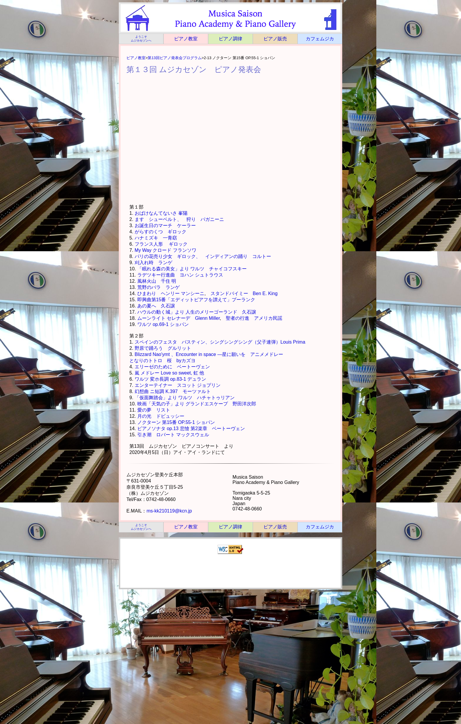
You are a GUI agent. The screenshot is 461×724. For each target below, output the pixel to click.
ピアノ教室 (186, 38)
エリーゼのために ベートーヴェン (172, 366)
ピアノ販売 (275, 38)
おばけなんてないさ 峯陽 (161, 213)
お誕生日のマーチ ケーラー (165, 225)
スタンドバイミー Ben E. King (244, 293)
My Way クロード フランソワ (165, 250)
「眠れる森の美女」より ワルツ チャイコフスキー (192, 268)
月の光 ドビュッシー (160, 416)
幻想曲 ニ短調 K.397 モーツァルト (173, 391)
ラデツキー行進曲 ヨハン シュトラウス (180, 274)
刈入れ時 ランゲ (153, 262)
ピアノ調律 (230, 38)
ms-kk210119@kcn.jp (169, 510)
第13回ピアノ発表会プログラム (174, 58)
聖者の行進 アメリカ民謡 (254, 318)
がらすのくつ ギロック (160, 231)
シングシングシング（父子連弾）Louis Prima (257, 341)
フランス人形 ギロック (161, 244)
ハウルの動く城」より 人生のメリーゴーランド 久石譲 (196, 311)
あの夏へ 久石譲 (156, 305)
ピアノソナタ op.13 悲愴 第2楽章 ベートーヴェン (191, 428)
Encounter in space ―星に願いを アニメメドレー (229, 354)
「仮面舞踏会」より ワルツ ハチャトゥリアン (185, 397)
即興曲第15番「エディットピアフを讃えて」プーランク (196, 299)
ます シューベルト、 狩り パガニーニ (179, 219)
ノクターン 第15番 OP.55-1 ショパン (176, 422)
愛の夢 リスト (153, 409)
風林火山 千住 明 (156, 281)
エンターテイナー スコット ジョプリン (178, 385)
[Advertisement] (231, 572)
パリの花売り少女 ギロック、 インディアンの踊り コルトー (203, 256)
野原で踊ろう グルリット (163, 348)
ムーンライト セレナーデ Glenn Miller (178, 318)
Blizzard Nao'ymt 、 (155, 354)
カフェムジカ (320, 38)
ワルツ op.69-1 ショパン (163, 324)
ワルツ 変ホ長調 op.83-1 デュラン (170, 379)
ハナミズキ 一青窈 (156, 237)
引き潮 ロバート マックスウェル (173, 434)
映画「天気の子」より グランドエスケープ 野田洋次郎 (196, 403)
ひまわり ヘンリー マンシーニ (170, 293)
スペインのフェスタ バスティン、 (172, 341)
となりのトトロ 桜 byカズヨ (162, 360)
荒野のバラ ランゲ (158, 287)
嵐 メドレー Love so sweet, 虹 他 (169, 372)
